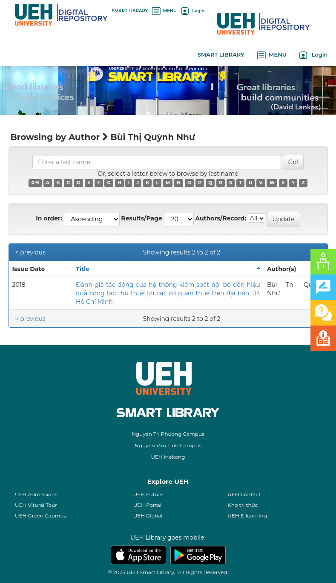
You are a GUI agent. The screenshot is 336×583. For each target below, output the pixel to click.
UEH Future (148, 494)
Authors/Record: (220, 218)
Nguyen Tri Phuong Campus (168, 434)
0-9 (35, 183)
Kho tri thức (242, 505)
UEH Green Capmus (40, 515)
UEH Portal (147, 505)
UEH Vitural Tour (36, 505)
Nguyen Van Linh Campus (168, 445)
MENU (164, 11)
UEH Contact (244, 494)
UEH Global (148, 515)
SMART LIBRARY (130, 11)
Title (82, 269)
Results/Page (141, 218)
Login (192, 11)
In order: (49, 218)
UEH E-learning (247, 515)
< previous (30, 252)
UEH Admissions (36, 494)
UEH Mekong (168, 457)
